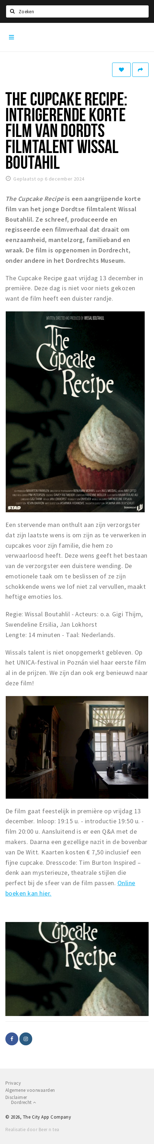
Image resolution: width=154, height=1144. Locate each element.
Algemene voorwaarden (30, 1090)
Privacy (13, 1083)
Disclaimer (16, 1097)
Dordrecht (23, 1102)
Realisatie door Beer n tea (32, 1129)
